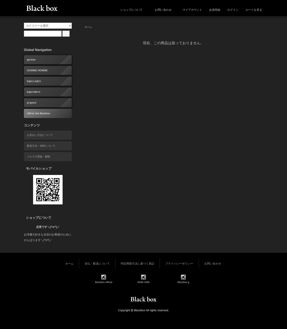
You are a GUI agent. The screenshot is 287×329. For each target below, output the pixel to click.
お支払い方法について (40, 135)
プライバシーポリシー (179, 263)
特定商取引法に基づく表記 (137, 263)
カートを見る (251, 9)
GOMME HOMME (37, 70)
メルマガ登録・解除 (38, 156)
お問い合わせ (160, 9)
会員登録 (212, 9)
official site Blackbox (38, 113)
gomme (31, 59)
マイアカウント (190, 9)
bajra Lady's (34, 81)
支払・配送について (97, 263)
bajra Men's (33, 91)
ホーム (88, 27)
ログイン (230, 9)
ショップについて (128, 9)
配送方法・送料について (41, 145)
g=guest (31, 102)
